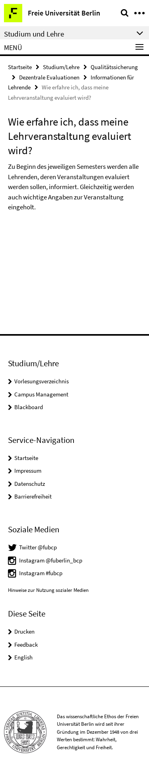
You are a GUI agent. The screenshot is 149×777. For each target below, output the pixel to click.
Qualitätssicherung (114, 67)
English (23, 657)
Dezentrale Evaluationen (49, 77)
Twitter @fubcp (38, 547)
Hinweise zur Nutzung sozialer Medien (48, 590)
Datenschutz (29, 483)
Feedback (26, 644)
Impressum (27, 470)
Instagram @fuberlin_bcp (50, 560)
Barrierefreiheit (33, 496)
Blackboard (28, 407)
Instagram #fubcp (40, 573)
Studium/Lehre (61, 67)
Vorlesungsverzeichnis (41, 381)
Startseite (20, 67)
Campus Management (41, 394)
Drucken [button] (24, 631)
